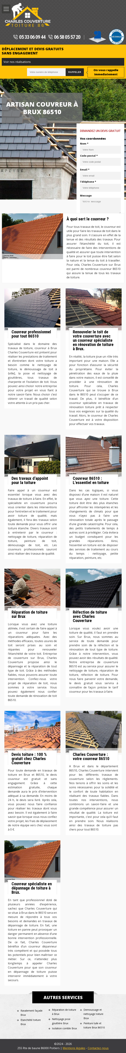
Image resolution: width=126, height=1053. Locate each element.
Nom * (84, 143)
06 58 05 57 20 (64, 37)
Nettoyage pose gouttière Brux (61, 1021)
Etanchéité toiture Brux (31, 1022)
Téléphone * (88, 181)
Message (86, 195)
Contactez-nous (98, 1048)
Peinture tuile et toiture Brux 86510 (94, 1025)
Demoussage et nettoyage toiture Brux (93, 1014)
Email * (84, 169)
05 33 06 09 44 (29, 37)
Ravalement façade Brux (31, 1012)
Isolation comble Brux (64, 1028)
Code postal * (89, 155)
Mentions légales (74, 1048)
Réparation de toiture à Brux (64, 1012)
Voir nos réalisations (17, 62)
